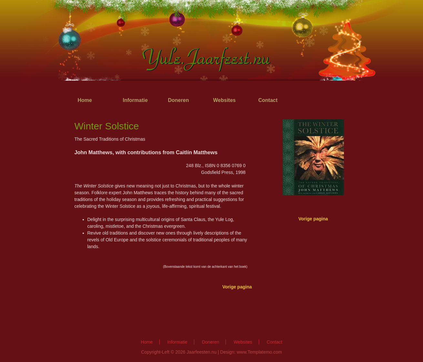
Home (85, 100)
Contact (268, 100)
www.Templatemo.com (259, 352)
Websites (224, 100)
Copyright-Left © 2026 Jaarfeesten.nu (179, 352)
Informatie (135, 100)
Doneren (178, 100)
